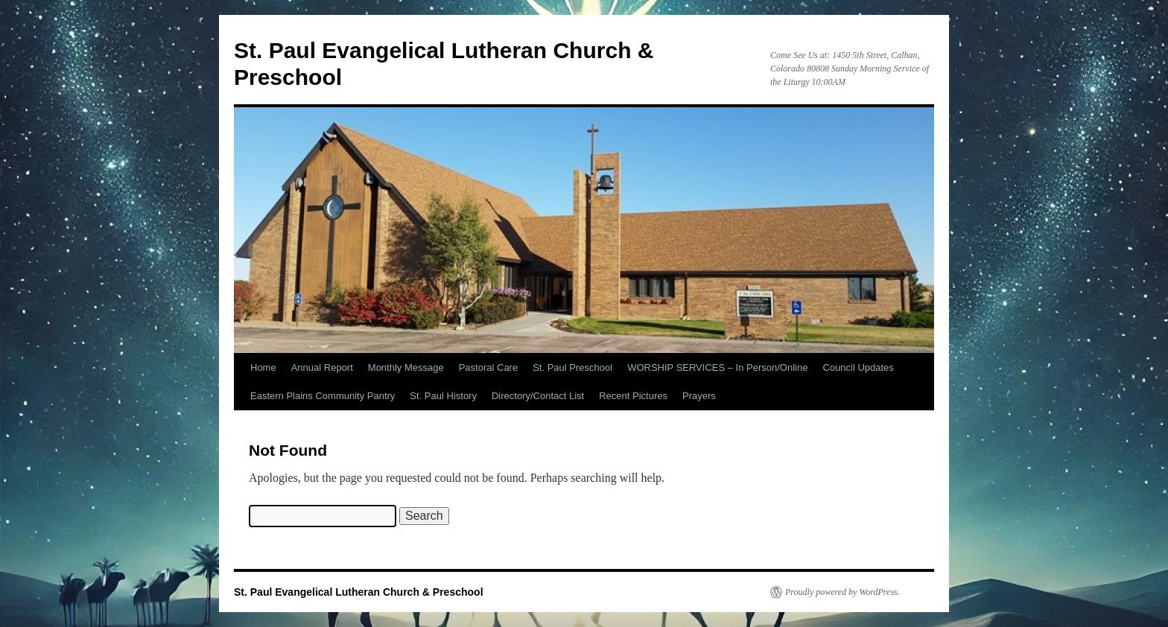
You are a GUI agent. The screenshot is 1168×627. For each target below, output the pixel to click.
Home (263, 367)
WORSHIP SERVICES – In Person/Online (717, 367)
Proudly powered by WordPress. (842, 592)
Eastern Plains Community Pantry (322, 395)
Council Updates (857, 367)
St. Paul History (443, 395)
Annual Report (322, 367)
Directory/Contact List (538, 395)
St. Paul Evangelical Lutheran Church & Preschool (358, 592)
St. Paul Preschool (572, 367)
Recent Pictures (633, 395)
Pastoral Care (488, 367)
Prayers (699, 395)
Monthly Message (406, 367)
